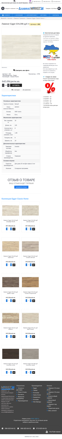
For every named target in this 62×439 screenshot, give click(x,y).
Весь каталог (52, 410)
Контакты (20, 394)
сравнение (27, 90)
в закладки (16, 90)
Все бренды (36, 402)
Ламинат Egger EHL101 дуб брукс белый (30, 328)
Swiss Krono (36, 395)
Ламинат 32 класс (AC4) (53, 389)
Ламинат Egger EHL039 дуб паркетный (10, 257)
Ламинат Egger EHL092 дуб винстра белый (30, 221)
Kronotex (35, 399)
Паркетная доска (53, 408)
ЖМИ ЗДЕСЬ (35, 418)
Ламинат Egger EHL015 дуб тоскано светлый (30, 257)
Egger (15, 75)
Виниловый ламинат (51, 401)
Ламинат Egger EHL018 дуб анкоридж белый (10, 221)
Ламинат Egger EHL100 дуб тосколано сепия (10, 364)
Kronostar (35, 392)
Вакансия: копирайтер (20, 397)
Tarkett (34, 390)
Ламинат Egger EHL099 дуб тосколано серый (30, 364)
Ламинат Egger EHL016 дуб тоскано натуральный (30, 292)
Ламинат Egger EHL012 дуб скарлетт (10, 328)
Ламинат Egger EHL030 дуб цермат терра (10, 292)
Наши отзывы (21, 392)
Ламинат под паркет (52, 405)
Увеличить (4, 67)
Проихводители (22, 401)
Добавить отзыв (21, 187)
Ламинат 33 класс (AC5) (53, 393)
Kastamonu (36, 397)
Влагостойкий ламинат (52, 397)
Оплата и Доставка (20, 389)
